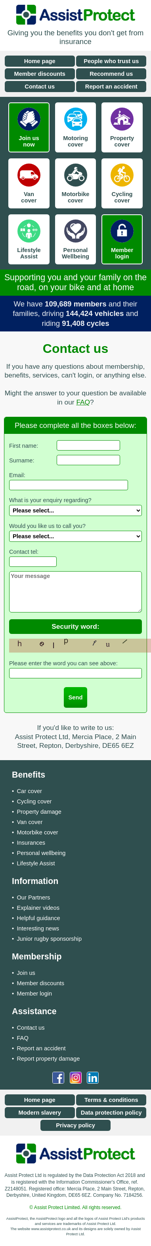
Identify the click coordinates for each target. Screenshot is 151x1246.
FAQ (83, 402)
